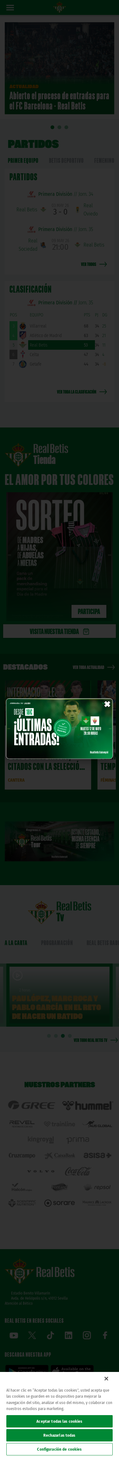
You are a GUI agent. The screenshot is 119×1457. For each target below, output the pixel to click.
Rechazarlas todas (59, 1435)
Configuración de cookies (59, 1449)
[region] (59, 1414)
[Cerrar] (106, 1379)
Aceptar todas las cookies (59, 1421)
